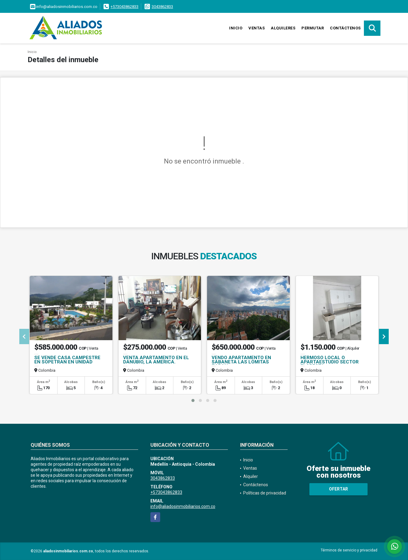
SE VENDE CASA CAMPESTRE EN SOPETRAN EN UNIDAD (67, 360)
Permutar (312, 28)
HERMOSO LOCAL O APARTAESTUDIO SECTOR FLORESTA (329, 362)
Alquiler (250, 476)
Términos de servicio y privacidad (349, 550)
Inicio (235, 28)
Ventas (256, 28)
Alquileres (283, 28)
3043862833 (162, 6)
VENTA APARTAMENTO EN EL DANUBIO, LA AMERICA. (156, 360)
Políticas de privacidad (264, 492)
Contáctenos (345, 28)
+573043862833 (124, 6)
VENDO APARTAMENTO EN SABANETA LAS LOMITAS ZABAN (241, 362)
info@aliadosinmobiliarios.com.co (182, 506)
